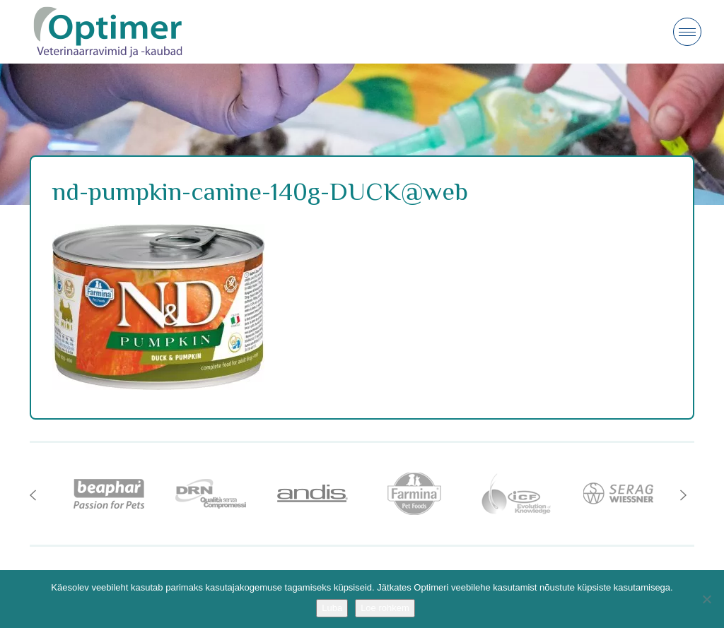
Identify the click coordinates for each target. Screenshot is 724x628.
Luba (332, 608)
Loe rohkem (385, 608)
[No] (706, 599)
